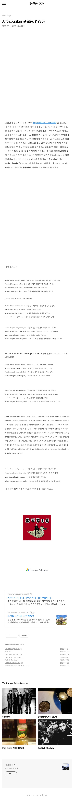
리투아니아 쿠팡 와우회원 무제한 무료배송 (29, 597)
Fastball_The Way (11, 660)
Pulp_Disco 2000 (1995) (13, 657)
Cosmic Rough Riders (12, 649)
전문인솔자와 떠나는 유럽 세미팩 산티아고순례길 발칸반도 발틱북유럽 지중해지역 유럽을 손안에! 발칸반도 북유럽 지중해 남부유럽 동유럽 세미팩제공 (29, 621)
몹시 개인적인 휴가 (11, 768)
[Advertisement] (37, 570)
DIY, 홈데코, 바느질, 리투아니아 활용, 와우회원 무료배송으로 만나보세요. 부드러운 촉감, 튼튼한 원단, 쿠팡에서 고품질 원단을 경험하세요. (36, 602)
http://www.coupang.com (17, 594)
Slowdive (8, 652)
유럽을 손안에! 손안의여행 (20, 616)
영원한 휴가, (37, 4)
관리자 (45, 795)
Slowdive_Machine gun (12, 663)
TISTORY (38, 795)
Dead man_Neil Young (12, 654)
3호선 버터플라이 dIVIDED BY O (16, 665)
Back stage (8, 644)
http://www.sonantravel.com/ (18, 612)
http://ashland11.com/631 (44, 123)
